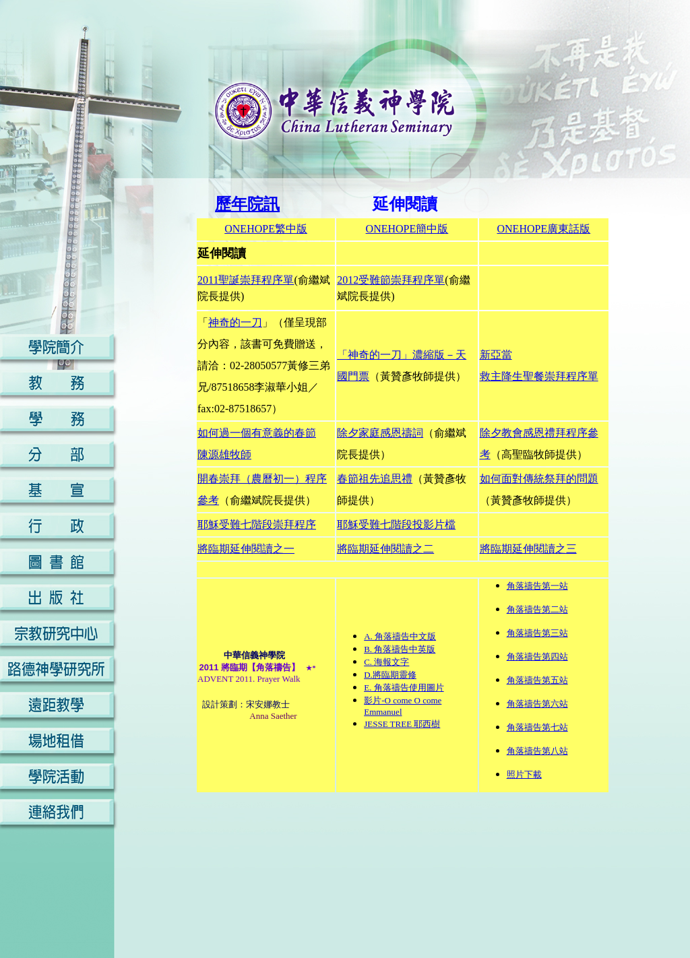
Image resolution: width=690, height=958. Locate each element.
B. (369, 649)
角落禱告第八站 (537, 751)
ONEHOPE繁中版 (265, 228)
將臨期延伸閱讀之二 (385, 548)
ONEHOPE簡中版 (407, 228)
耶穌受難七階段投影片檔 (396, 524)
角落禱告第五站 (537, 680)
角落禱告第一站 (537, 586)
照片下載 (524, 774)
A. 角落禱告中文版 (400, 636)
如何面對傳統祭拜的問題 (539, 478)
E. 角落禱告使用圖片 (403, 687)
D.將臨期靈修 (390, 675)
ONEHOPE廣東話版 (544, 228)
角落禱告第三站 (537, 633)
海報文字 (391, 662)
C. (369, 662)
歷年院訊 (247, 204)
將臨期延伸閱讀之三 (528, 548)
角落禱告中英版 (404, 649)
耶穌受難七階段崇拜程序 (256, 524)
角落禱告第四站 (537, 656)
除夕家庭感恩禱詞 (380, 433)
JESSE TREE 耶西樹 (402, 724)
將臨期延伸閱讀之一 (245, 548)
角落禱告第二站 (537, 609)
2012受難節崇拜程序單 (391, 280)
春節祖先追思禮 (374, 478)
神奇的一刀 (235, 322)
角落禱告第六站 (537, 704)
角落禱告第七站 (537, 727)
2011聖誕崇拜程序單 (245, 280)
